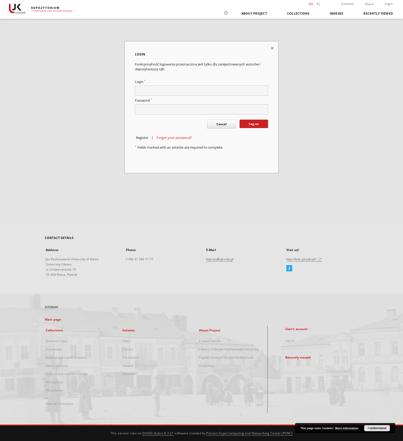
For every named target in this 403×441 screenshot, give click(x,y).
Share (369, 4)
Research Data (56, 341)
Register (142, 138)
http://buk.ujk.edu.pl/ (304, 259)
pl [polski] (318, 4)
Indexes (337, 13)
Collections (298, 13)
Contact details (210, 341)
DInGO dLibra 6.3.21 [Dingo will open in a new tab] (158, 433)
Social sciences (57, 365)
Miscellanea (54, 390)
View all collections (59, 403)
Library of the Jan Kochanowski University (229, 349)
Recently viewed (378, 13)
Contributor (130, 357)
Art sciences (54, 382)
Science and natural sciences (67, 374)
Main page (53, 319)
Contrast (347, 4)
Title (125, 341)
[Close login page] (272, 48)
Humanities (54, 349)
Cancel (221, 124)
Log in (289, 340)
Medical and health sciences (66, 357)
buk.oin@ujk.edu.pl (219, 259)
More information (346, 428)
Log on (254, 124)
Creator (128, 349)
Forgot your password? (174, 138)
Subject (127, 365)
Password (143, 100)
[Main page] (225, 13)
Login (389, 4)
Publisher (129, 374)
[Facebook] (289, 268)
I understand (377, 428)
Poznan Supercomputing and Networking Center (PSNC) (249, 433)
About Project (254, 13)
